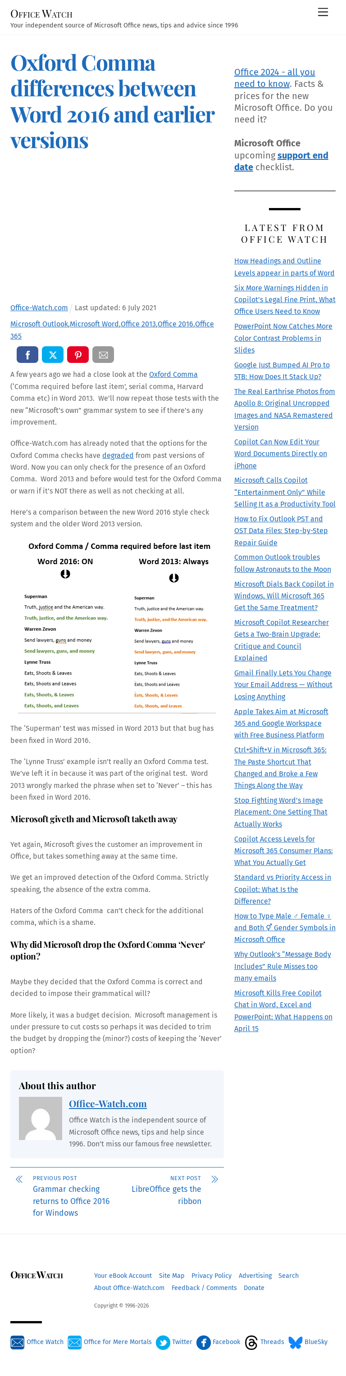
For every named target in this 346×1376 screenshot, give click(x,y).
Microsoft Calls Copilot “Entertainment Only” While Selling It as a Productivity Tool (285, 492)
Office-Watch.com (108, 1103)
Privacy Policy (211, 1276)
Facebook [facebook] (218, 1342)
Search (288, 1276)
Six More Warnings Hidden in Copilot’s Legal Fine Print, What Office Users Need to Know (285, 300)
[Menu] (323, 12)
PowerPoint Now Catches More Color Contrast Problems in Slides (283, 338)
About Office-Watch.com (129, 1288)
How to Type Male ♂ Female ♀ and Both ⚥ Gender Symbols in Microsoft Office (285, 928)
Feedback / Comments (204, 1288)
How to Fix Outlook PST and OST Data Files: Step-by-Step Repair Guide (281, 531)
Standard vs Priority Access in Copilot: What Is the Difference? (282, 889)
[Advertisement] (117, 230)
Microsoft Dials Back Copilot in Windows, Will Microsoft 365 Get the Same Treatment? (284, 596)
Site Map (172, 1276)
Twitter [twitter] (174, 1342)
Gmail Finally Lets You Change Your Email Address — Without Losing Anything (283, 685)
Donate (254, 1288)
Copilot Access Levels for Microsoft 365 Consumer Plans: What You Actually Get (283, 851)
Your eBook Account (123, 1276)
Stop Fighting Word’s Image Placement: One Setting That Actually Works (281, 812)
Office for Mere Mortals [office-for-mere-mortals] (110, 1342)
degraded (118, 455)
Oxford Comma (173, 374)
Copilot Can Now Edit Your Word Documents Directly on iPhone (280, 454)
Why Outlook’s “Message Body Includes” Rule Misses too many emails (282, 966)
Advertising (255, 1276)
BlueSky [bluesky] (308, 1342)
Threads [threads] (264, 1342)
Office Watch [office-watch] (37, 1342)
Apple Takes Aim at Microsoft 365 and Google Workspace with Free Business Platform (281, 723)
